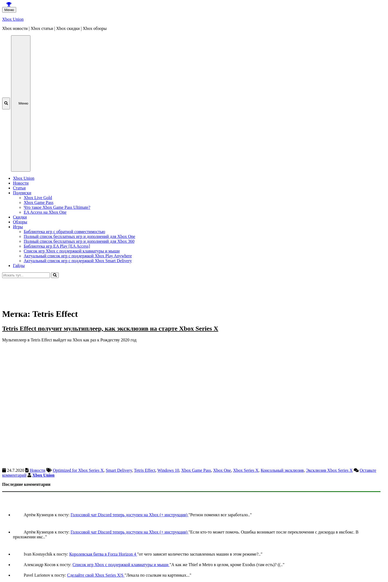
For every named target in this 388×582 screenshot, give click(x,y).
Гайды (19, 265)
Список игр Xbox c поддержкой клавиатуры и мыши (72, 251)
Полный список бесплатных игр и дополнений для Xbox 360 (79, 241)
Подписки (22, 192)
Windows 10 (168, 470)
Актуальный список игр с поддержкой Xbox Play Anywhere (78, 256)
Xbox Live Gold (38, 197)
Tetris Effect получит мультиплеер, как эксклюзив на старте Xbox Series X (110, 328)
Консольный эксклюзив (282, 470)
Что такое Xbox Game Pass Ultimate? (57, 207)
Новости (21, 183)
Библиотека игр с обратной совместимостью (64, 231)
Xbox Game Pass (38, 202)
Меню (9, 10)
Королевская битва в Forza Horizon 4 (103, 554)
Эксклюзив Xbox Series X (329, 470)
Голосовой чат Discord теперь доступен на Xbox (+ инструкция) (130, 514)
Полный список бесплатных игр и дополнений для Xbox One (79, 236)
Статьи (19, 188)
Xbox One (222, 470)
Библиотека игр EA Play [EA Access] (57, 246)
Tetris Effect (144, 470)
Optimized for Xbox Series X (78, 470)
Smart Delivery (119, 470)
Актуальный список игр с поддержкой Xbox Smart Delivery (78, 260)
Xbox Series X (245, 470)
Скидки (20, 217)
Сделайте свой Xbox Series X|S (95, 575)
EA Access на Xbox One (45, 212)
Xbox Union (13, 19)
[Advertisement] (163, 290)
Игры (18, 226)
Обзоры (20, 222)
